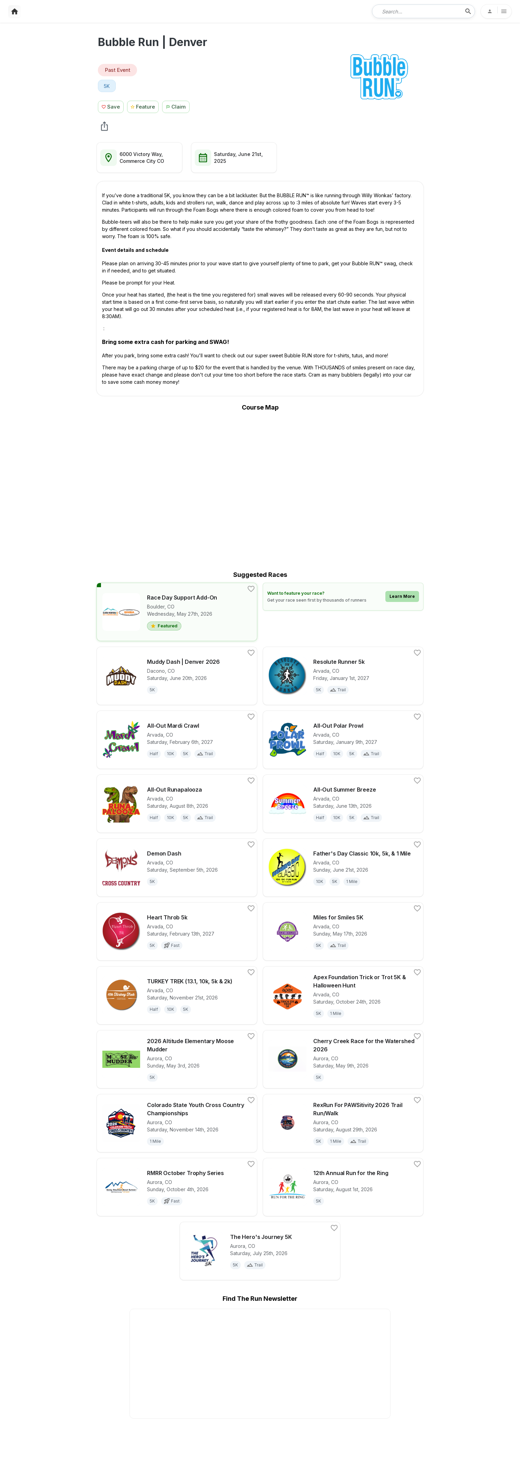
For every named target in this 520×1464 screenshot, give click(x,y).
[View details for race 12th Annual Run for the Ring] (343, 1187)
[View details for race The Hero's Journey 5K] (260, 1251)
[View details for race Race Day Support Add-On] (177, 612)
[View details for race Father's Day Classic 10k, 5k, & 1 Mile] (343, 867)
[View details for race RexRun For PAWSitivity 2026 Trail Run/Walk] (343, 1123)
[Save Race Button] (111, 106)
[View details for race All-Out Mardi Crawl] (177, 740)
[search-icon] (468, 11)
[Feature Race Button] (143, 106)
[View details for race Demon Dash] (177, 867)
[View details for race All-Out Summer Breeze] (343, 803)
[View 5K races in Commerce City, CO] (107, 86)
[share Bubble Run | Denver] (104, 126)
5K (107, 86)
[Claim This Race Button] (177, 106)
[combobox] (418, 11)
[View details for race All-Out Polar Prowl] (343, 740)
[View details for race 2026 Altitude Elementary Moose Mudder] (177, 1059)
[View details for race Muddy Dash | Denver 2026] (177, 676)
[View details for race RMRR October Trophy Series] (177, 1187)
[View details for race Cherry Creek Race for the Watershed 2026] (343, 1059)
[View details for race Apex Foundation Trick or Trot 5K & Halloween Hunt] (343, 995)
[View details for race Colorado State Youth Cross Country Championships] (177, 1123)
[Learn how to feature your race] (343, 596)
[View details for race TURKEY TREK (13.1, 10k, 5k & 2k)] (177, 995)
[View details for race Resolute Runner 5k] (343, 676)
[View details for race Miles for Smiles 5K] (343, 931)
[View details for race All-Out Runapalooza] (177, 803)
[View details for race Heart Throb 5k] (177, 931)
